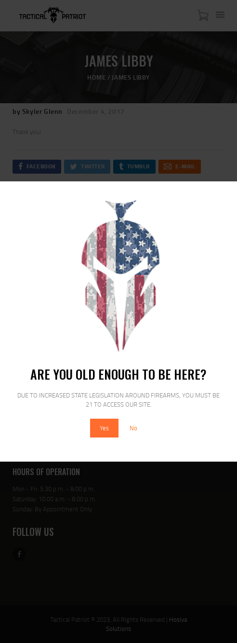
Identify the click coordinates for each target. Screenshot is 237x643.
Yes (104, 428)
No (133, 428)
